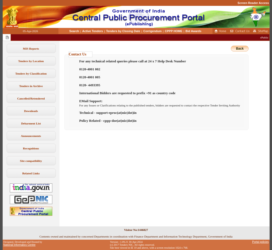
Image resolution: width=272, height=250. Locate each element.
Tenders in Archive (31, 86)
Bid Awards (193, 31)
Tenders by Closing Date (123, 31)
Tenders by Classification (30, 73)
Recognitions (31, 148)
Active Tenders (92, 31)
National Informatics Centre (19, 244)
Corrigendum (152, 31)
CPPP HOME (173, 31)
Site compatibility (31, 160)
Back (240, 48)
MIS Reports (31, 48)
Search (74, 31)
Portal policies (260, 241)
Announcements (31, 135)
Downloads (31, 111)
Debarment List (31, 123)
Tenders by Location (31, 61)
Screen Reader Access (253, 3)
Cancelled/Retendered (31, 98)
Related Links (31, 173)
